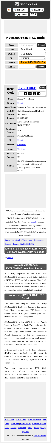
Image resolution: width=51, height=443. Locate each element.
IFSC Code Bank (28, 4)
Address (11, 67)
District (11, 54)
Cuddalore (21, 145)
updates (25, 432)
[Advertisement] (25, 26)
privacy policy (39, 428)
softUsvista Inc (40, 436)
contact (13, 428)
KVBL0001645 (27, 88)
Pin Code (15, 423)
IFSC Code (9, 419)
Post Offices (25, 423)
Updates (34, 222)
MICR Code (21, 419)
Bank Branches (34, 419)
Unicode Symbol (39, 423)
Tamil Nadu (22, 149)
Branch (11, 62)
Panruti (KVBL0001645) (23, 244)
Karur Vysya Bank (12, 240)
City (12, 58)
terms (30, 428)
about (7, 428)
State (11, 49)
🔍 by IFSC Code (21, 10)
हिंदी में (33, 14)
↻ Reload (41, 45)
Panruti (20, 103)
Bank (11, 45)
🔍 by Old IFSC (21, 14)
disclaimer (22, 428)
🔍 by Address (37, 10)
